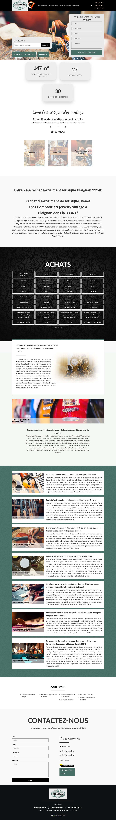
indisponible (99, 2)
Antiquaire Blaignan (67, 700)
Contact (43, 54)
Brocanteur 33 (53, 5)
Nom (13, 737)
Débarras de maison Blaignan (28, 696)
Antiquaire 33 (42, 5)
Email (14, 745)
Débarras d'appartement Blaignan (49, 696)
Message (15, 760)
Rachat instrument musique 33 (69, 5)
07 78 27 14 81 (99, 8)
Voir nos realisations (24, 54)
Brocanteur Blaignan (86, 694)
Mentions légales (71, 811)
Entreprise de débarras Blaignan (87, 699)
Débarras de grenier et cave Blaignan (68, 696)
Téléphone (15, 752)
